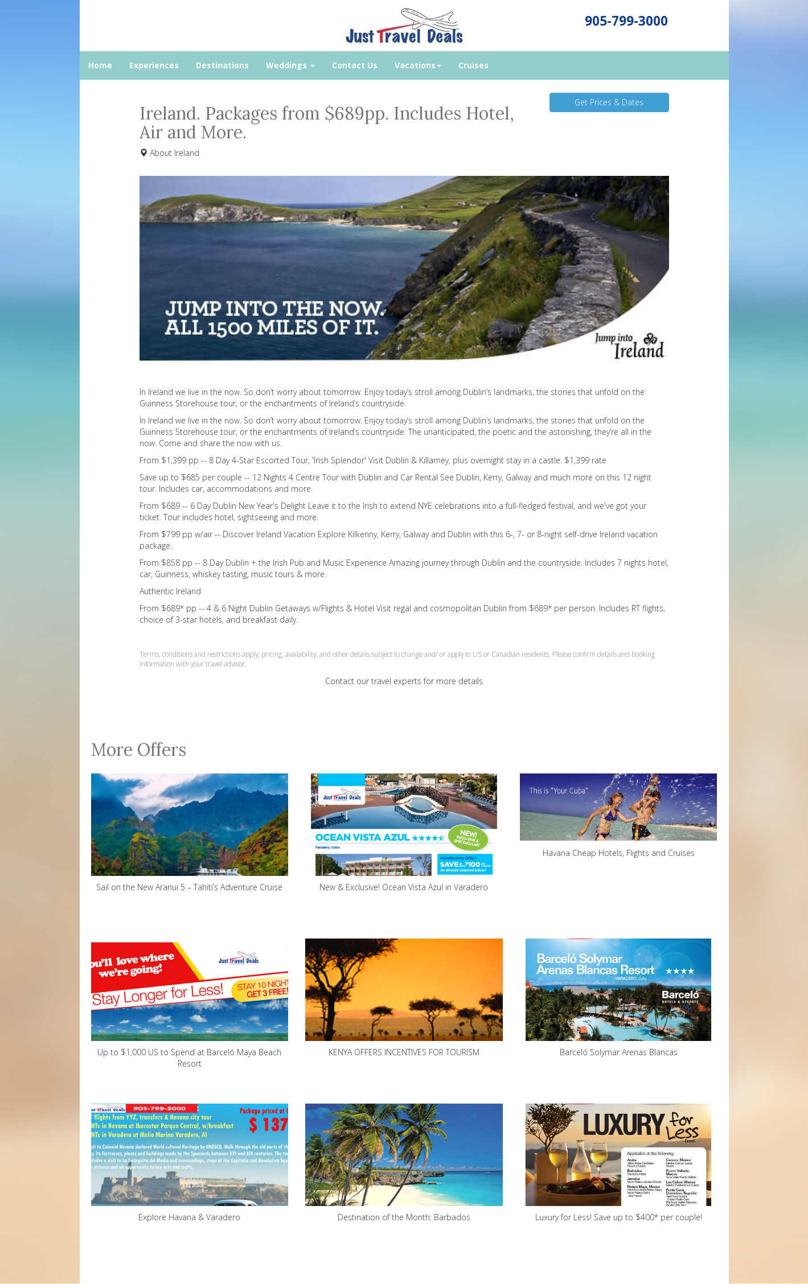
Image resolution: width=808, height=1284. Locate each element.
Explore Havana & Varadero (190, 1163)
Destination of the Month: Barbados (404, 1163)
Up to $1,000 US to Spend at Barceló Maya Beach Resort (190, 1004)
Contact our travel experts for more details (404, 681)
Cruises (473, 65)
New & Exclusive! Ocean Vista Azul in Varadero (404, 832)
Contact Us (355, 65)
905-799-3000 (626, 21)
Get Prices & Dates (609, 102)
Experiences (154, 65)
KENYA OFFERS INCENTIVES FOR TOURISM (404, 998)
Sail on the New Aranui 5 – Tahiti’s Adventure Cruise (190, 832)
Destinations (222, 65)
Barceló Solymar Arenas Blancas (618, 998)
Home (100, 65)
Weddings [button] (290, 65)
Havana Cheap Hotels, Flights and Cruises (618, 815)
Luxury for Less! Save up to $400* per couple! (618, 1163)
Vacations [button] (418, 65)
